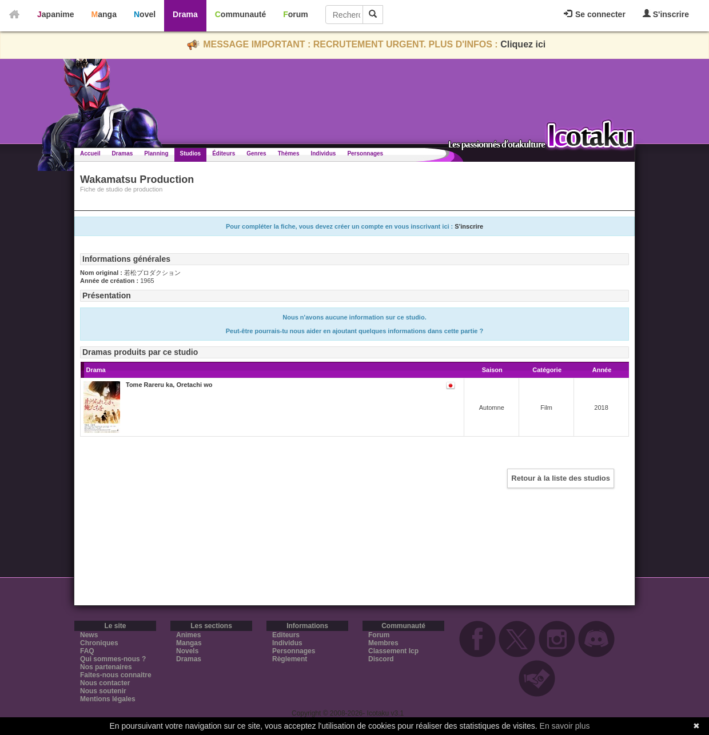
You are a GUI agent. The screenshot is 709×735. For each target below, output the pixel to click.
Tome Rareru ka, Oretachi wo (169, 384)
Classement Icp (393, 651)
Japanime (55, 14)
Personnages (365, 153)
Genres (256, 153)
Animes (188, 635)
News (89, 635)
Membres (383, 643)
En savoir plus (565, 725)
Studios (190, 153)
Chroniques (99, 643)
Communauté (240, 14)
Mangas (189, 643)
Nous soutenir (103, 691)
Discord (381, 659)
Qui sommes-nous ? (113, 659)
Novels (187, 651)
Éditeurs (223, 153)
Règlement (289, 659)
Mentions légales (108, 699)
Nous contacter (105, 683)
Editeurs (286, 635)
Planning (156, 153)
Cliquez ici (522, 44)
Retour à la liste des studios (560, 478)
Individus (323, 153)
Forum (295, 14)
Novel (145, 14)
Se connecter (595, 14)
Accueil (90, 153)
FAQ (87, 651)
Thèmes (289, 153)
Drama (185, 14)
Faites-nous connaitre (116, 675)
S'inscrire (666, 14)
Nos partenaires (106, 667)
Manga (104, 14)
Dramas (122, 153)
